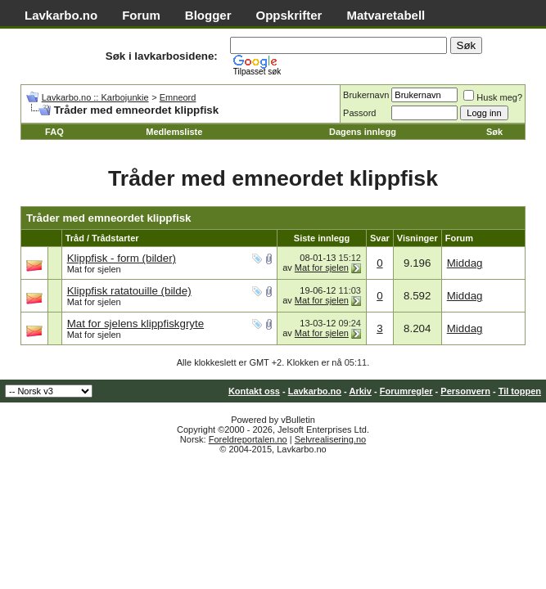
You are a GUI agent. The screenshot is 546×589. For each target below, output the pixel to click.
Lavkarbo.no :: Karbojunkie (95, 97)
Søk (494, 132)
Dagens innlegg (362, 132)
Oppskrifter (289, 15)
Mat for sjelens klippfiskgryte (135, 323)
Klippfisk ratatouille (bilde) (129, 291)
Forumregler (406, 391)
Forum (141, 15)
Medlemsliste (174, 132)
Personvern (465, 391)
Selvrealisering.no (330, 439)
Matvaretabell (385, 15)
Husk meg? (492, 97)
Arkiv (360, 391)
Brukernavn (366, 95)
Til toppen (520, 391)
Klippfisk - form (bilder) (121, 258)
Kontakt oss (254, 391)
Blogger (208, 15)
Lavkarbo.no (61, 15)
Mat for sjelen (94, 269)
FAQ (54, 132)
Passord (359, 113)
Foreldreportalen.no (248, 439)
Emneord (178, 97)
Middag (465, 263)
